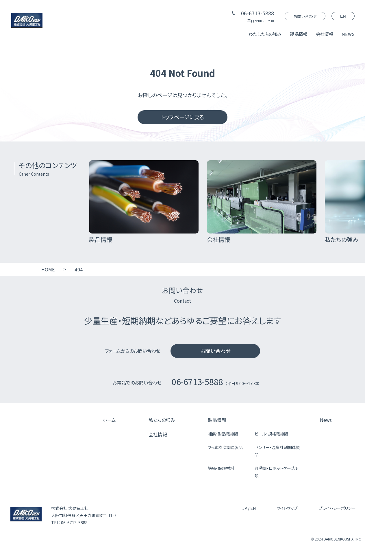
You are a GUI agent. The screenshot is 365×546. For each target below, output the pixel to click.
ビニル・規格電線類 (271, 434)
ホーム (109, 419)
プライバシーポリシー (337, 508)
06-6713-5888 (257, 13)
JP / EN (249, 508)
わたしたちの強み (265, 34)
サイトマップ (287, 508)
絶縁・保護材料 (221, 468)
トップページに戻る (182, 117)
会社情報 (324, 34)
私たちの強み (162, 419)
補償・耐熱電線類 (223, 434)
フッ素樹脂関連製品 (225, 447)
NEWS (348, 34)
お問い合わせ (305, 16)
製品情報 (298, 34)
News (326, 419)
